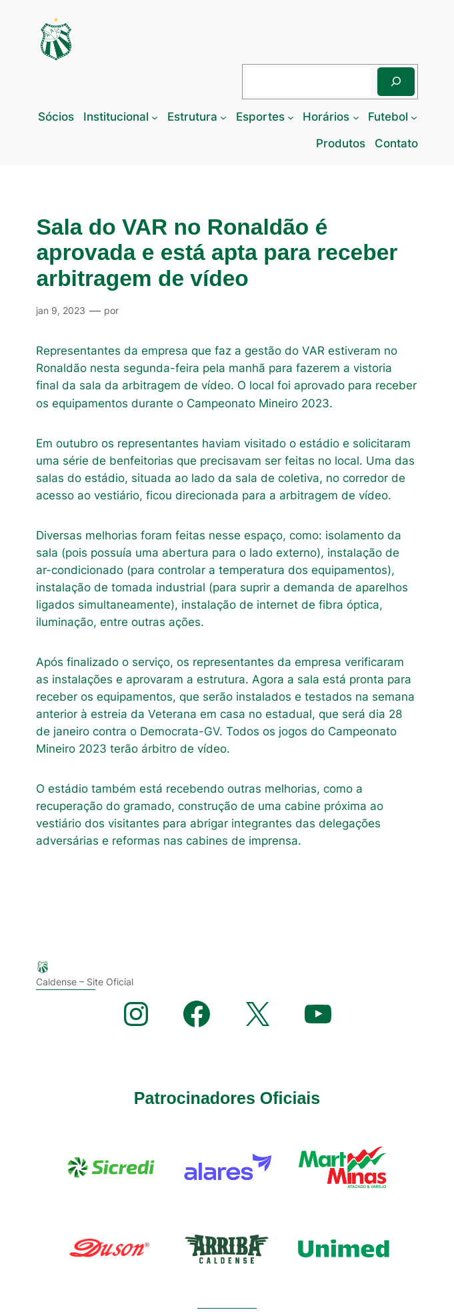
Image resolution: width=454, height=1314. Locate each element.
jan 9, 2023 (60, 310)
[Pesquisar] (396, 81)
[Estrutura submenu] (223, 116)
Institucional (116, 116)
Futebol (388, 116)
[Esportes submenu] (290, 116)
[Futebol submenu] (414, 116)
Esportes (260, 116)
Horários (326, 116)
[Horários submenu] (356, 116)
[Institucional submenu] (154, 116)
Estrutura (192, 116)
